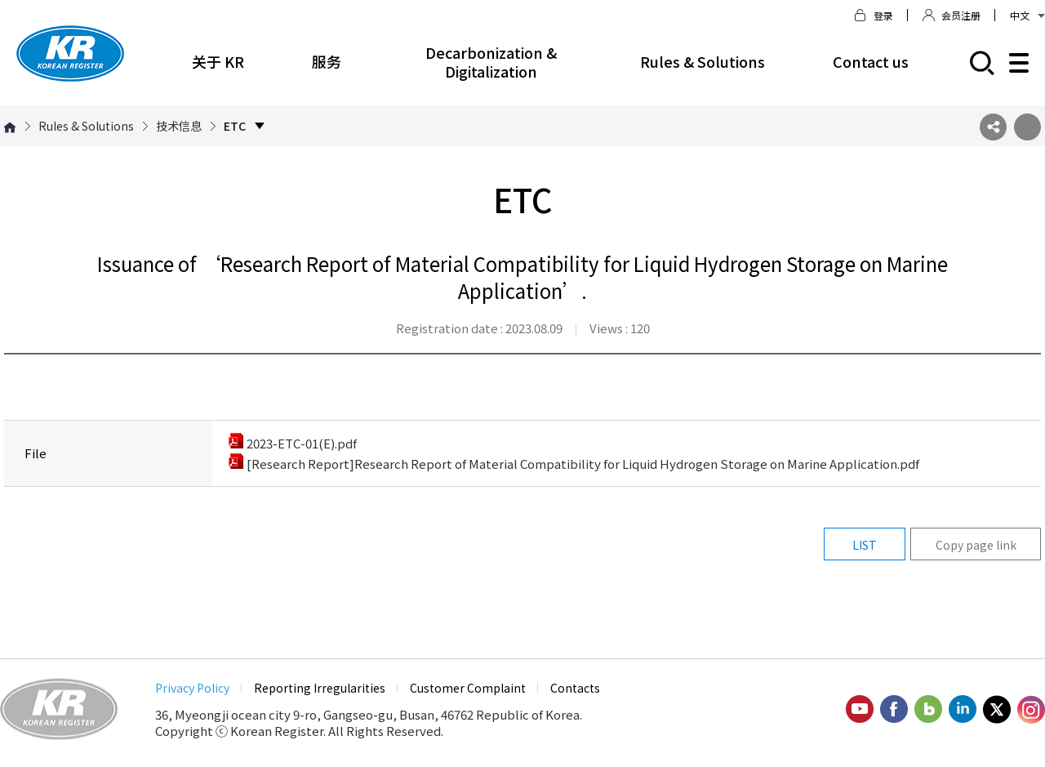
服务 (326, 61)
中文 (1027, 15)
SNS (993, 127)
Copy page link (976, 545)
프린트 (1027, 127)
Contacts (575, 688)
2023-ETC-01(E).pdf (292, 443)
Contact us (871, 61)
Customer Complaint (468, 688)
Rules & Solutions (702, 61)
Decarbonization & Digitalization (491, 62)
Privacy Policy (192, 688)
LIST (864, 545)
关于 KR (218, 61)
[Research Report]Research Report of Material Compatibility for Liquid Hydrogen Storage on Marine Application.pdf (573, 463)
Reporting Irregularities (319, 688)
